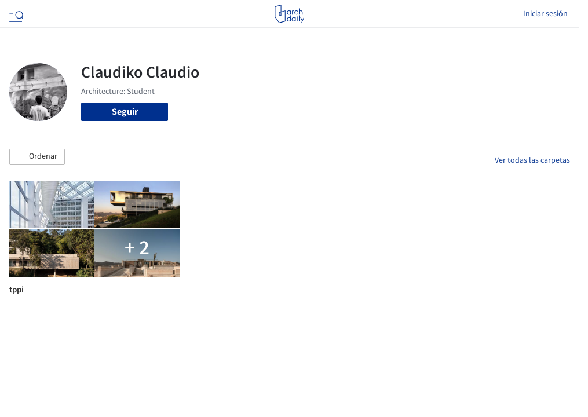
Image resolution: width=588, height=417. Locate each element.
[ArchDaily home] (289, 14)
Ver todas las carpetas (532, 160)
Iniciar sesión (545, 14)
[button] (37, 157)
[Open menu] (15, 14)
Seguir (125, 111)
